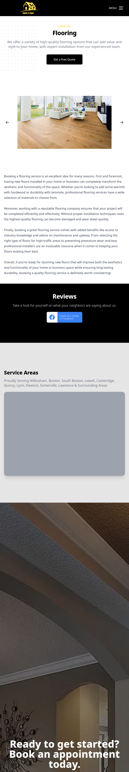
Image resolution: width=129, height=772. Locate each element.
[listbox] (64, 122)
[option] (64, 122)
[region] (64, 122)
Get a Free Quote (64, 59)
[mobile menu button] (121, 8)
